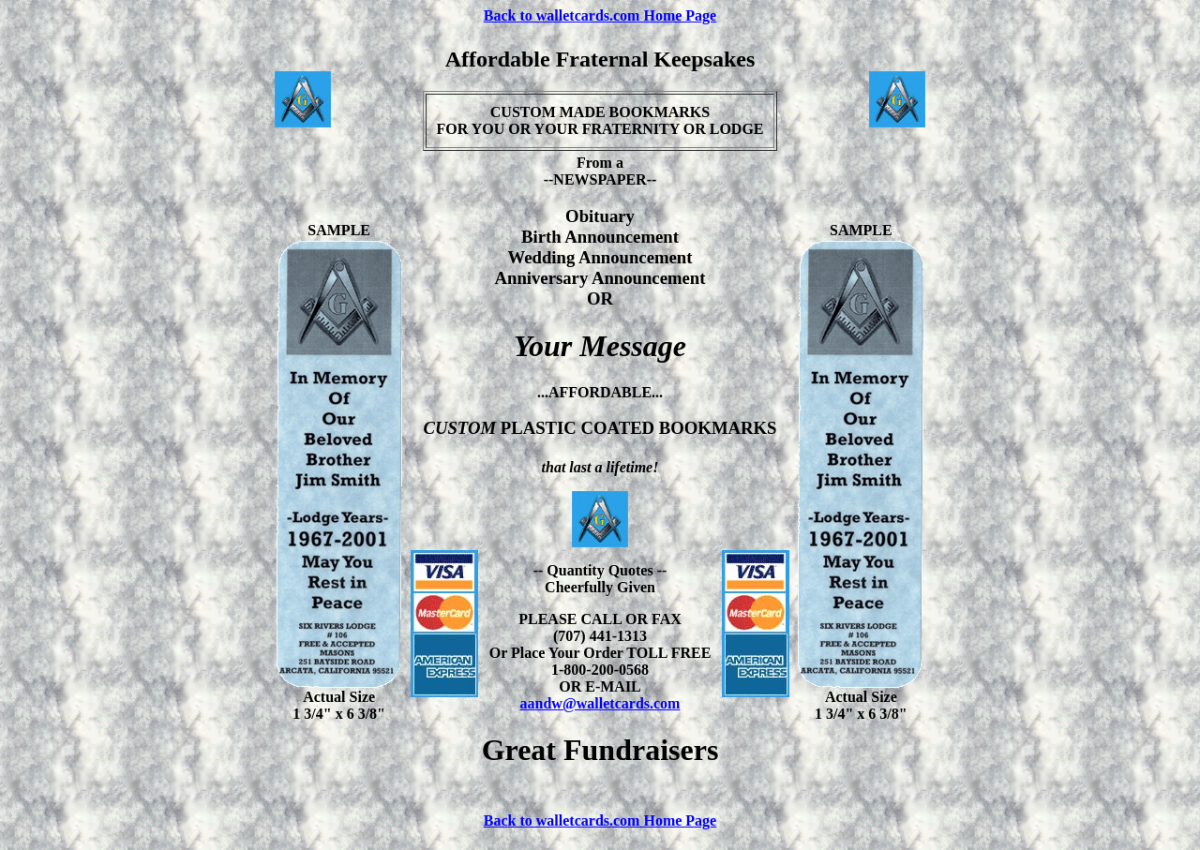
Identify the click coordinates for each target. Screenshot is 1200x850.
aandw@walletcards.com (600, 703)
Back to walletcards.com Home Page (600, 15)
